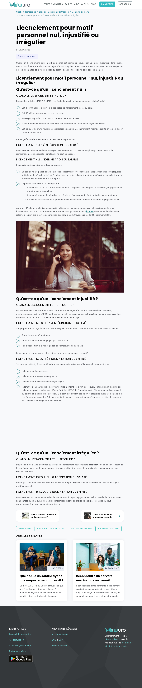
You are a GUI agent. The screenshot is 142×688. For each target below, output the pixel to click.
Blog (93, 4)
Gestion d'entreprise (26, 12)
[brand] (20, 4)
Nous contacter (59, 645)
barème (89, 211)
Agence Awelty (113, 639)
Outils (84, 4)
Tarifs (68, 4)
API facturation (16, 640)
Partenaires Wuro (17, 651)
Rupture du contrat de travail (50, 528)
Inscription (107, 4)
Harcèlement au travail (108, 528)
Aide (76, 4)
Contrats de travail (81, 12)
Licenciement (25, 528)
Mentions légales (60, 634)
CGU (54, 640)
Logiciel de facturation (20, 634)
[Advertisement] (70, 427)
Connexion (125, 4)
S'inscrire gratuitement (20, 645)
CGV (61, 640)
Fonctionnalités (53, 4)
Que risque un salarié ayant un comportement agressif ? (42, 578)
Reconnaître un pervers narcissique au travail (94, 578)
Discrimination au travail (81, 528)
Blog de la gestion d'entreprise (54, 12)
